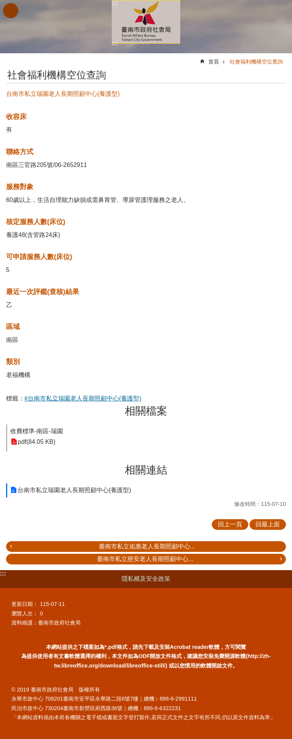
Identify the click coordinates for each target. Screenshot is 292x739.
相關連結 (146, 470)
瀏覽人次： (24, 613)
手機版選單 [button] (10, 10)
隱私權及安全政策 (146, 578)
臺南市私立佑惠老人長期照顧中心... (147, 546)
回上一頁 (230, 524)
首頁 (213, 62)
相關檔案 (146, 411)
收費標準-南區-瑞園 (36, 431)
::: (115, 3)
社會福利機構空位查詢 (256, 62)
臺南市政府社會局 (146, 22)
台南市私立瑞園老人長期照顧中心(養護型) (74, 490)
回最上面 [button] (268, 524)
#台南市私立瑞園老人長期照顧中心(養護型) (82, 398)
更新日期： (24, 604)
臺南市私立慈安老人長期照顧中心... (145, 559)
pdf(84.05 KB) (37, 442)
